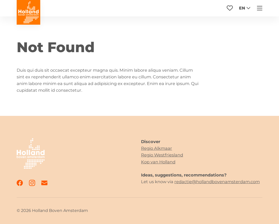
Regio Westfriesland (162, 154)
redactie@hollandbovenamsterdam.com (217, 181)
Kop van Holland (158, 161)
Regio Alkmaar (156, 148)
